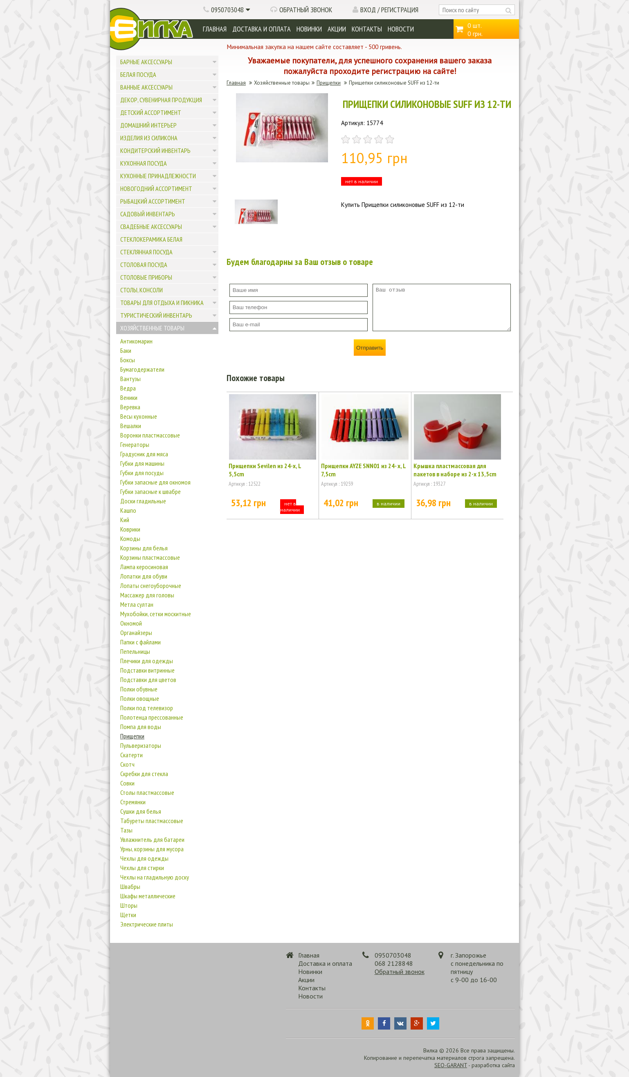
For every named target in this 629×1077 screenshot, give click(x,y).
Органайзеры (136, 632)
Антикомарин (136, 341)
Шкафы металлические (147, 896)
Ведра (128, 388)
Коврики (130, 529)
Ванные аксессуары (146, 87)
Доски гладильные (143, 501)
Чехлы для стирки (142, 868)
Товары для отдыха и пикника (162, 302)
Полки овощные (139, 698)
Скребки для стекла (144, 774)
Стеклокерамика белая (151, 239)
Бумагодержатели (142, 369)
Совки (127, 783)
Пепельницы (135, 651)
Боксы (127, 360)
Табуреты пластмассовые (151, 821)
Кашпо (128, 510)
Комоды (130, 538)
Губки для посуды (142, 473)
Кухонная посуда (143, 163)
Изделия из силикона (148, 138)
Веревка (130, 407)
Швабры (130, 886)
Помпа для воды (140, 726)
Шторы (128, 905)
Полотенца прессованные (151, 717)
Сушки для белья (140, 811)
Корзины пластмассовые (150, 557)
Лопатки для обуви (143, 576)
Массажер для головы (147, 595)
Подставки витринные (147, 670)
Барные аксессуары (146, 62)
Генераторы (134, 444)
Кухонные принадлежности (158, 176)
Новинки (309, 29)
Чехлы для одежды (144, 858)
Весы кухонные (138, 416)
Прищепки (132, 736)
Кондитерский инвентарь (155, 150)
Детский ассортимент (150, 112)
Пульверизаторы (140, 745)
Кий (124, 520)
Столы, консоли (141, 290)
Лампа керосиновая (144, 567)
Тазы (126, 830)
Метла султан (136, 604)
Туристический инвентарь (156, 315)
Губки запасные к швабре (150, 491)
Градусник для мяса (144, 454)
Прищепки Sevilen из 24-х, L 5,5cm (265, 470)
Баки (125, 350)
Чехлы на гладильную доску (154, 877)
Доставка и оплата (261, 29)
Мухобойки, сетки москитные (155, 614)
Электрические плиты (146, 924)
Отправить (369, 348)
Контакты (367, 29)
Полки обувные (138, 689)
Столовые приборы (146, 277)
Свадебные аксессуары (151, 226)
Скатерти (131, 755)
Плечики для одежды (146, 661)
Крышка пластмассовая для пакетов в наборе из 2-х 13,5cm (454, 470)
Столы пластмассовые (147, 792)
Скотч (127, 764)
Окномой (131, 623)
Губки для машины (142, 463)
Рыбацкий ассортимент (152, 201)
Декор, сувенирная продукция (161, 100)
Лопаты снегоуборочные (150, 585)
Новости (401, 29)
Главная (215, 29)
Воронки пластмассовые (150, 435)
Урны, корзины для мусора (152, 849)
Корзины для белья (144, 548)
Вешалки (130, 426)
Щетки (128, 915)
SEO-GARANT (450, 1065)
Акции (337, 29)
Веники (128, 397)
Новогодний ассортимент (156, 188)
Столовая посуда (143, 264)
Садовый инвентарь (147, 214)
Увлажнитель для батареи (152, 839)
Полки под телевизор (146, 708)
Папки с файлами (140, 642)
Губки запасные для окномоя (155, 482)
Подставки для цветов (148, 679)
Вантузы (130, 379)
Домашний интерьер (148, 125)
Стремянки (133, 802)
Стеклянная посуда (146, 252)
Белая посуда (138, 74)
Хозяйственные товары (152, 328)
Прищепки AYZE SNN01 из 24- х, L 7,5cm (363, 470)
